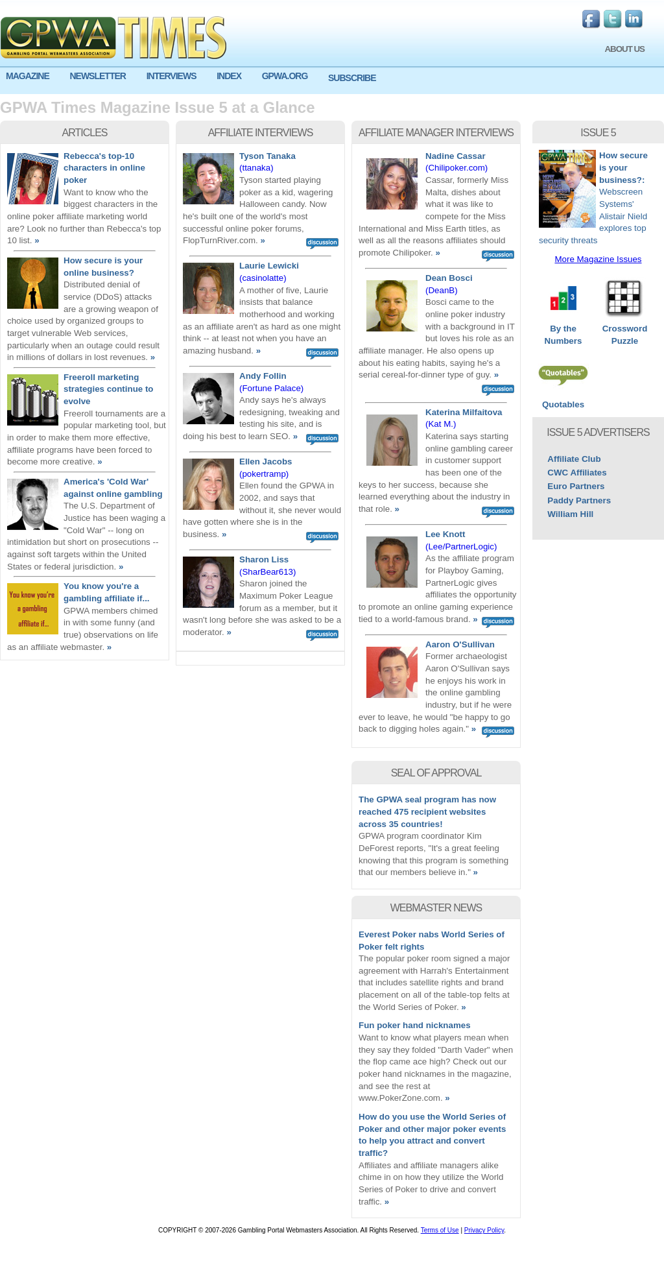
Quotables (563, 400)
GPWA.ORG (285, 76)
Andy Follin (263, 376)
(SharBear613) (267, 572)
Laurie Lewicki (269, 265)
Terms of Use (440, 1230)
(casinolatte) (263, 278)
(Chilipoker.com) (456, 168)
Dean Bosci (449, 278)
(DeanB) (441, 290)
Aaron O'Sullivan (460, 644)
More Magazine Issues (597, 259)
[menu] (332, 81)
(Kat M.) (440, 424)
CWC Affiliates (576, 472)
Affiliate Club (573, 459)
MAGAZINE (27, 76)
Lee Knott (445, 534)
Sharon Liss (264, 559)
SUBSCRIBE (351, 78)
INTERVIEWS (171, 76)
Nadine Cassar (455, 156)
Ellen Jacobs (265, 461)
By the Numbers (563, 330)
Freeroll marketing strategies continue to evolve (109, 389)
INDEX (229, 76)
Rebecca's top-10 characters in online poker (104, 168)
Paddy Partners (579, 500)
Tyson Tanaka (267, 156)
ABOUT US (624, 49)
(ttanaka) (256, 168)
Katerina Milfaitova (464, 412)
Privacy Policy (484, 1230)
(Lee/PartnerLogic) (461, 546)
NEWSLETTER (97, 76)
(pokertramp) (264, 474)
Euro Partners (575, 486)
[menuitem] (32, 76)
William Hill (570, 514)
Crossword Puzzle (624, 330)
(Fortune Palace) (271, 388)
